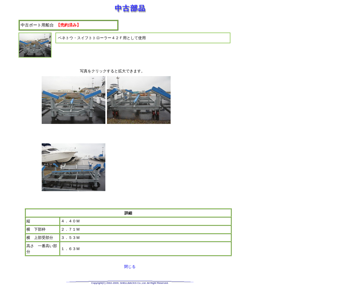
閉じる (130, 266)
